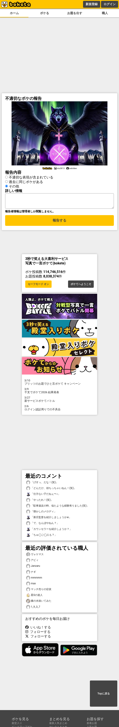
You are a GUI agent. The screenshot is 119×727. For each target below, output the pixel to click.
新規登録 (92, 4)
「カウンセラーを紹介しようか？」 (49, 530)
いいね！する (38, 629)
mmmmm (34, 579)
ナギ (31, 573)
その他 (14, 186)
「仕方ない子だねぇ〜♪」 (43, 495)
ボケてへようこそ (81, 285)
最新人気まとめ (58, 723)
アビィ (32, 561)
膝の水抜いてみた (38, 602)
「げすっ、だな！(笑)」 (42, 484)
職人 (105, 13)
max (31, 585)
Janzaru (33, 567)
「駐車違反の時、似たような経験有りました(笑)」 (57, 507)
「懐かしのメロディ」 (41, 513)
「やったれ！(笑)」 (39, 501)
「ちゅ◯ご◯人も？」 (41, 536)
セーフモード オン (38, 285)
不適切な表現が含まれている (31, 177)
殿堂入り (17, 723)
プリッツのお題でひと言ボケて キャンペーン (59, 383)
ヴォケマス (35, 556)
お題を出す (74, 13)
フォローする (38, 633)
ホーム (14, 13)
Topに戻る (103, 693)
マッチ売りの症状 (38, 591)
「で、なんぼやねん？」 (42, 524)
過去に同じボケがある (26, 181)
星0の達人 (34, 596)
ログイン (110, 4)
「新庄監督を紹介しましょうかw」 (48, 519)
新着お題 (92, 723)
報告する (59, 222)
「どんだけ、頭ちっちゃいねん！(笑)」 (51, 489)
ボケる (44, 13)
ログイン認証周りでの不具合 (59, 409)
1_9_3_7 (33, 608)
